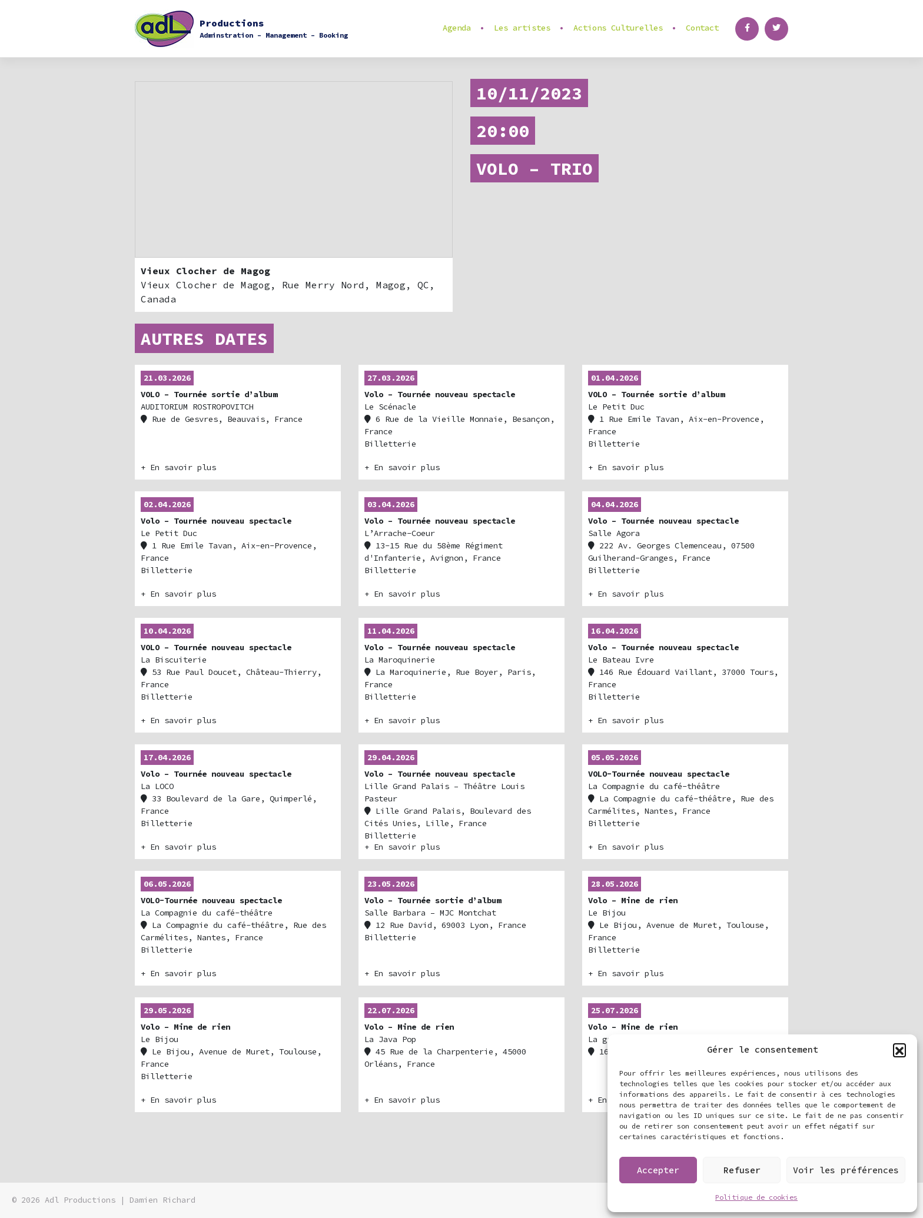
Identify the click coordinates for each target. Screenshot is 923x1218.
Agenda (457, 27)
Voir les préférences (846, 1170)
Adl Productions (80, 1200)
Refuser (742, 1170)
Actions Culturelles (618, 27)
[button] (899, 1050)
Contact (702, 27)
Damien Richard (162, 1200)
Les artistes (522, 27)
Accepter (658, 1170)
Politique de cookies (756, 1197)
